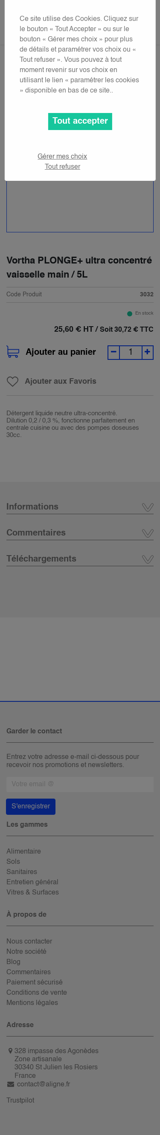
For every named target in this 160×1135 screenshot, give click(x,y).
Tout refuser (62, 167)
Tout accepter (80, 121)
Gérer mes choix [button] (62, 156)
